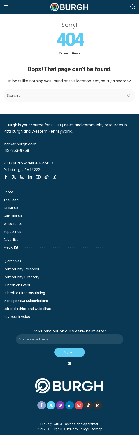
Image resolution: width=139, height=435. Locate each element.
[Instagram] (22, 177)
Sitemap (96, 429)
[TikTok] (46, 177)
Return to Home (69, 53)
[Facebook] (6, 177)
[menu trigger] (8, 7)
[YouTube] (38, 177)
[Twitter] (14, 177)
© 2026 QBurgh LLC (51, 429)
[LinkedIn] (30, 177)
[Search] (132, 7)
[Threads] (54, 177)
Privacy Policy (77, 429)
